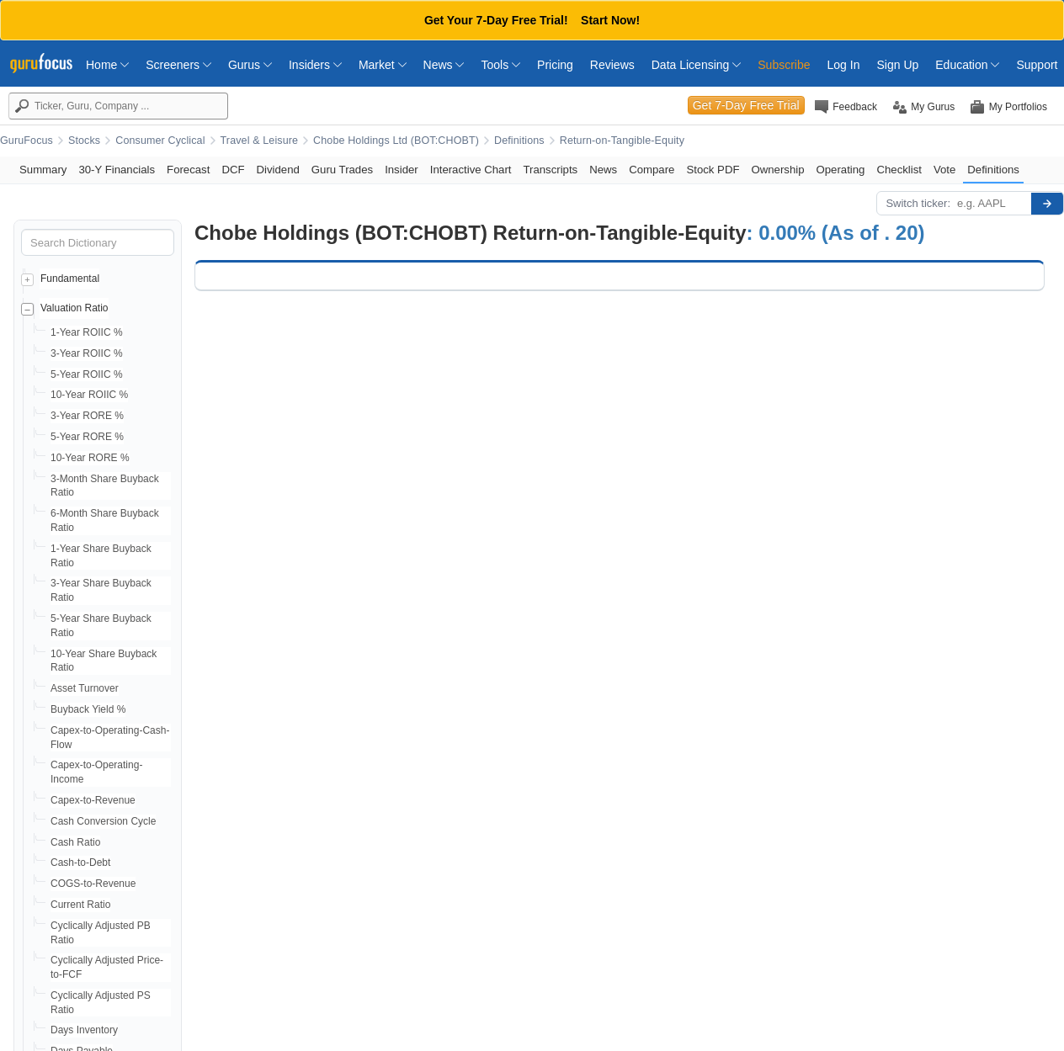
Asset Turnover (85, 688)
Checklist (899, 169)
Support (1036, 65)
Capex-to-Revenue (93, 800)
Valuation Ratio (74, 308)
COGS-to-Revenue (93, 883)
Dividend (278, 169)
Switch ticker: (918, 203)
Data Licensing (697, 65)
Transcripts (550, 169)
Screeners (178, 65)
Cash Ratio (75, 842)
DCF (232, 169)
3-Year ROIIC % (87, 353)
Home (107, 65)
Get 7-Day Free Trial (746, 105)
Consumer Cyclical (160, 140)
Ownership (777, 169)
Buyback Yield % (88, 709)
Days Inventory (84, 1030)
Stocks (84, 140)
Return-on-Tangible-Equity (622, 140)
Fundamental (69, 278)
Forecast (188, 169)
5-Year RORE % (87, 437)
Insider (401, 169)
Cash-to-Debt (80, 862)
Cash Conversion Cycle (103, 821)
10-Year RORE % (90, 458)
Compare (651, 169)
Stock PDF (712, 169)
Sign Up (897, 65)
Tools (500, 65)
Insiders (315, 65)
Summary (42, 169)
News (444, 65)
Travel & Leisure (260, 140)
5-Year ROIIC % (87, 374)
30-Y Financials (116, 169)
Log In (843, 65)
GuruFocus (26, 140)
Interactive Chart (471, 169)
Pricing (555, 65)
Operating (841, 169)
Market (383, 65)
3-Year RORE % (87, 416)
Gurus (250, 65)
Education (967, 65)
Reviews (612, 65)
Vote (944, 169)
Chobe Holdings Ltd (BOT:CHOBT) (396, 140)
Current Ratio (80, 904)
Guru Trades (342, 169)
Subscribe (784, 65)
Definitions (519, 140)
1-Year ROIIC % (87, 332)
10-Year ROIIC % (89, 395)
